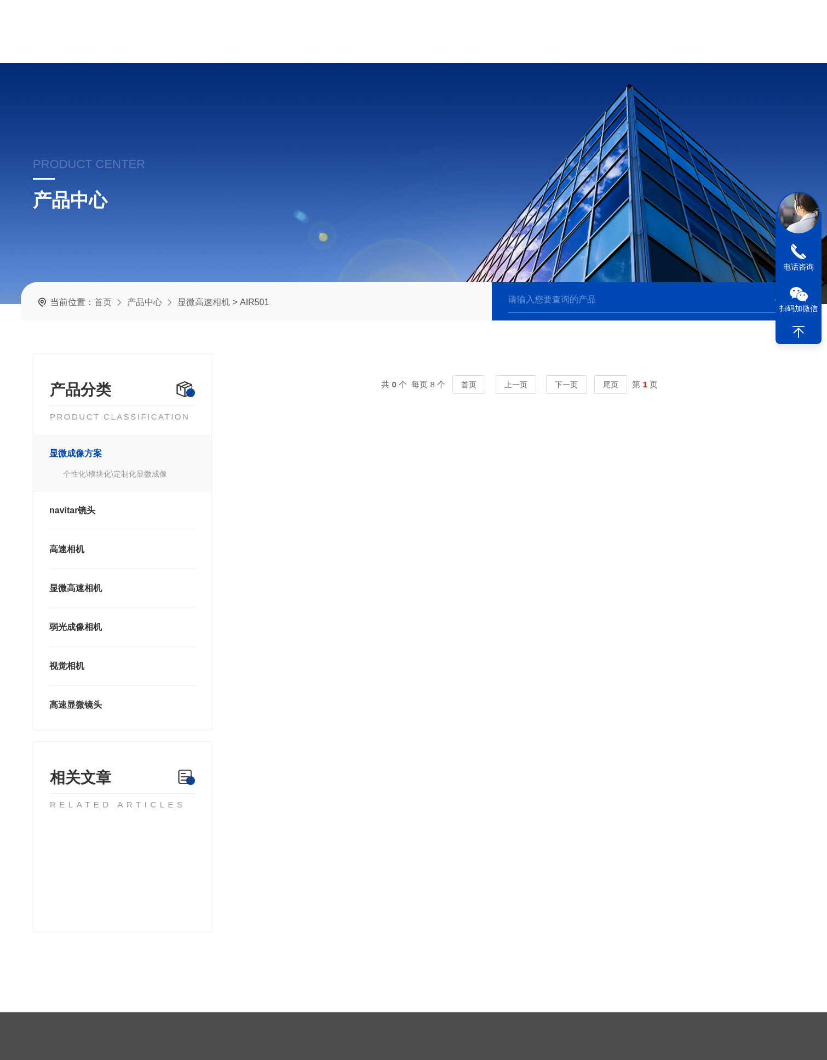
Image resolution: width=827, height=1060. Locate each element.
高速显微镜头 (72, 704)
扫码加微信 (798, 308)
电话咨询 (798, 266)
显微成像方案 (72, 453)
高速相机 (63, 549)
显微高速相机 (203, 301)
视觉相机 (63, 666)
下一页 (575, 384)
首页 (103, 301)
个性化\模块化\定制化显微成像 (112, 473)
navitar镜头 (69, 510)
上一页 (525, 384)
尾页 (619, 384)
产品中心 (144, 301)
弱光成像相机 (72, 627)
